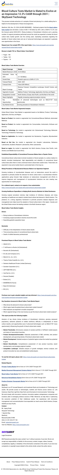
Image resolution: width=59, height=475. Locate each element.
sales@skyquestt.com (12, 422)
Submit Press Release (32, 462)
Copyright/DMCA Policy (21, 465)
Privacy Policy (34, 465)
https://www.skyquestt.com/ (20, 425)
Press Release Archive (18, 462)
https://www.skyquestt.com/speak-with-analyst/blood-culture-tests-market (24, 187)
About (8, 462)
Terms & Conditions (47, 462)
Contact (42, 465)
